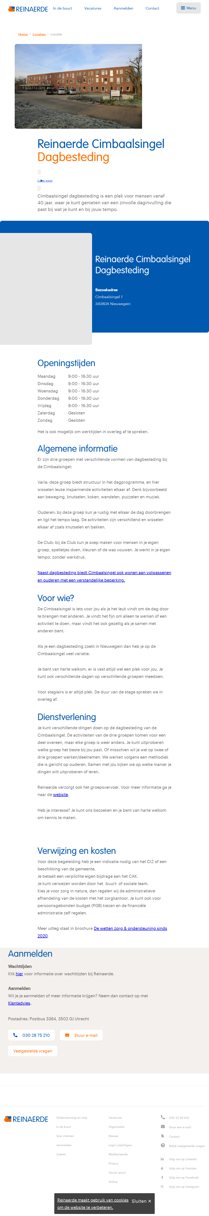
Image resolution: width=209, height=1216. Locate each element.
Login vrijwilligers (120, 1144)
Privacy (113, 1162)
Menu (188, 8)
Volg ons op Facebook (180, 1176)
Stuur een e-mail (180, 1126)
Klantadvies (19, 1002)
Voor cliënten (65, 1134)
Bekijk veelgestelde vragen (187, 1144)
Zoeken (61, 1153)
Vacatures (92, 8)
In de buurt (62, 8)
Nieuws (113, 1134)
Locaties (39, 34)
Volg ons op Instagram (180, 1185)
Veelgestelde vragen (32, 1049)
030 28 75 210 (31, 1033)
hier (19, 972)
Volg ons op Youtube (178, 1167)
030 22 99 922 (179, 1116)
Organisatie (116, 1125)
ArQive (113, 1180)
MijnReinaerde (118, 1153)
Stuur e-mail (81, 1033)
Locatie (56, 34)
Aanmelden (123, 8)
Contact (152, 8)
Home (23, 34)
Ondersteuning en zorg (71, 1116)
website (60, 794)
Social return (117, 1171)
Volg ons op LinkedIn (179, 1158)
